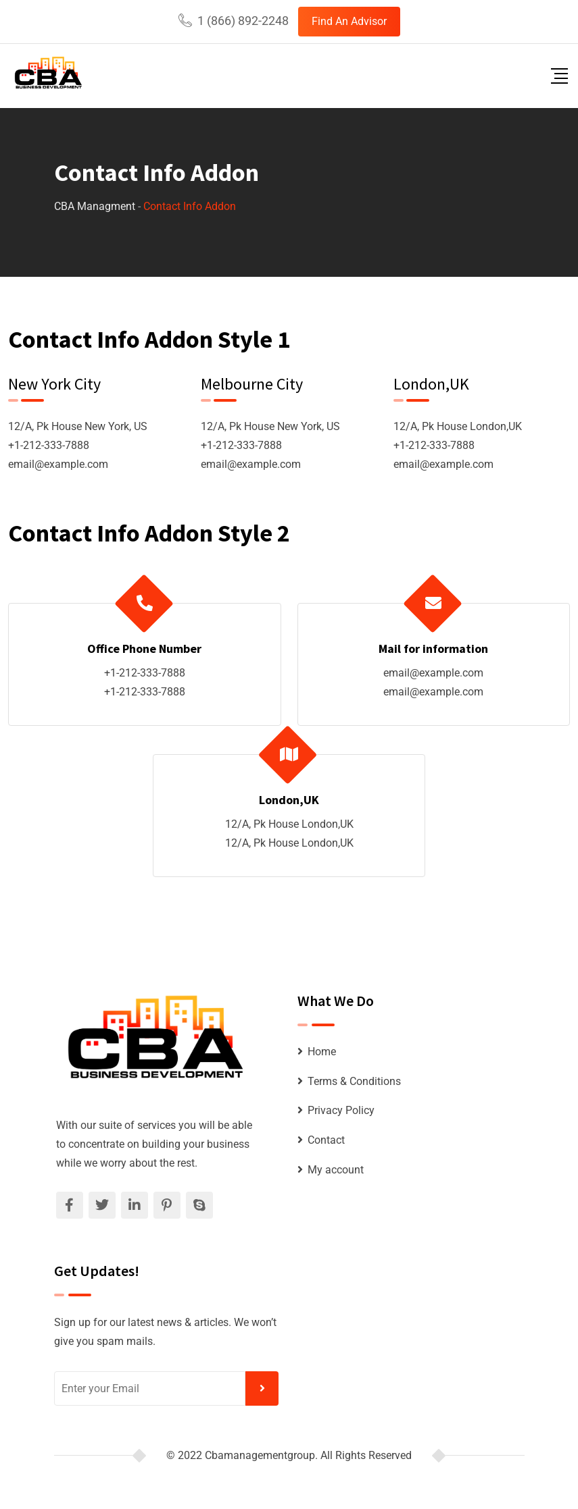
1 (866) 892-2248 (243, 21)
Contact (326, 1140)
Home (322, 1051)
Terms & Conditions (354, 1081)
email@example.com (58, 464)
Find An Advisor (349, 21)
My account (336, 1169)
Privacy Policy (341, 1110)
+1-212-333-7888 (48, 445)
